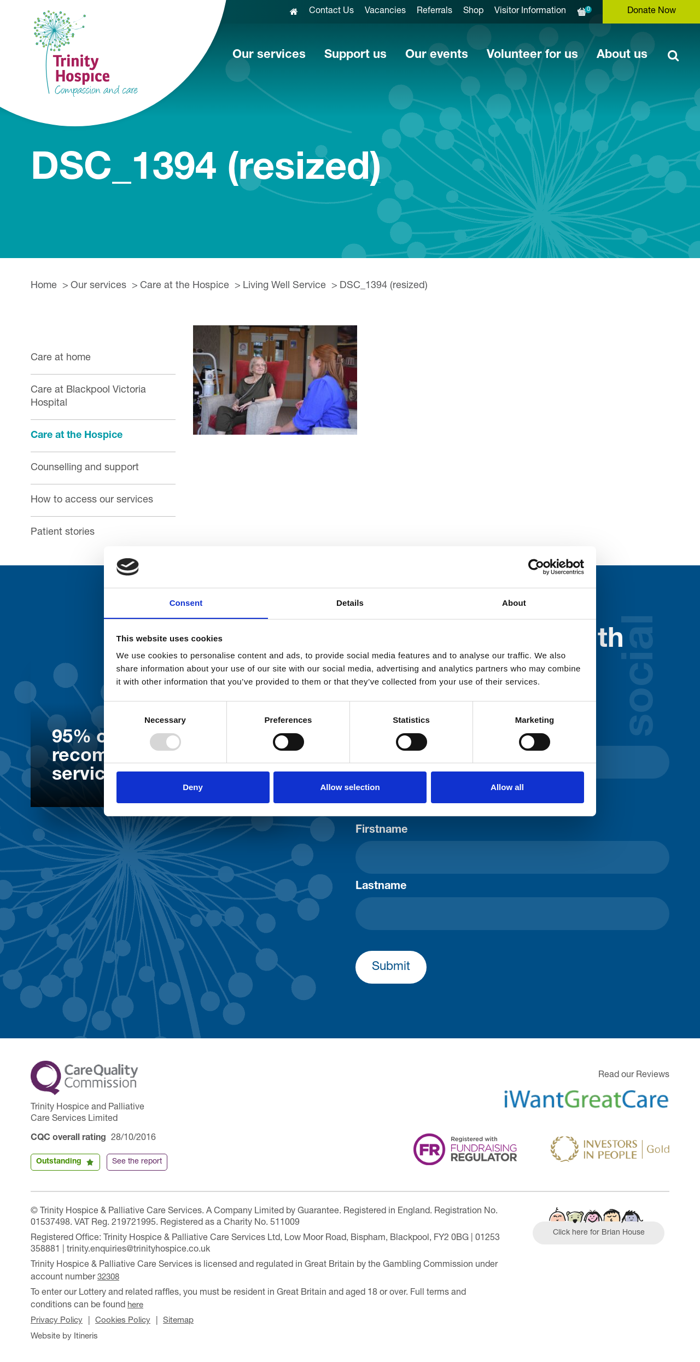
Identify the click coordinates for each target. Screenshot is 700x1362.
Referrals (434, 11)
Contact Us (331, 11)
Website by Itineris (66, 1333)
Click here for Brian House (603, 1234)
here (136, 1303)
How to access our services (92, 500)
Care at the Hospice (184, 286)
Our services (269, 55)
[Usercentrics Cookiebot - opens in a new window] (536, 566)
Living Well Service (284, 286)
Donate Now (651, 11)
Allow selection (350, 787)
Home (44, 286)
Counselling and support (85, 468)
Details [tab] (350, 602)
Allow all (507, 787)
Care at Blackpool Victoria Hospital (88, 396)
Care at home (61, 358)
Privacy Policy (58, 1318)
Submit (391, 967)
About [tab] (514, 602)
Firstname (381, 830)
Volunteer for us (532, 55)
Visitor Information (530, 11)
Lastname (380, 886)
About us (622, 55)
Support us (355, 55)
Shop (473, 11)
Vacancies (385, 11)
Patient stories (63, 532)
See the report (137, 1162)
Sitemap (186, 1318)
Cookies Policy (127, 1318)
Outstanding (58, 1162)
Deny (193, 787)
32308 (109, 1276)
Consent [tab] (186, 602)
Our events (436, 55)
